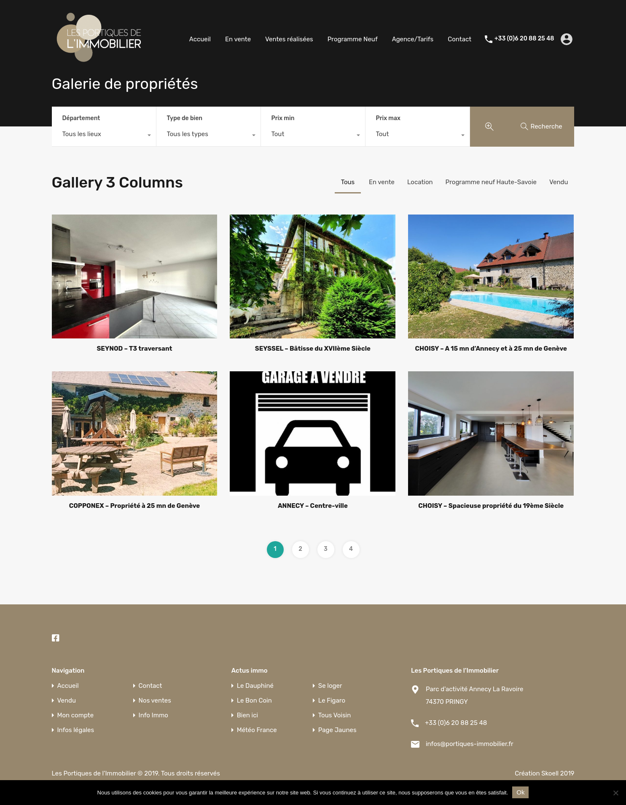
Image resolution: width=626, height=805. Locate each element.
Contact (459, 39)
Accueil (200, 39)
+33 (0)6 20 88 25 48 (524, 38)
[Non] (615, 793)
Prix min (283, 118)
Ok (520, 792)
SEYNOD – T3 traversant (134, 348)
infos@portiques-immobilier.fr (469, 744)
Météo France (257, 730)
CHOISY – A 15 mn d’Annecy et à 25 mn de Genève (491, 348)
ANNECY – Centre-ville (313, 506)
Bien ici (247, 715)
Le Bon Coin (254, 701)
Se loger (330, 686)
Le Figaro (331, 701)
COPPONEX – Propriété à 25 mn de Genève (134, 506)
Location (420, 182)
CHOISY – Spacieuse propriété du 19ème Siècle (491, 506)
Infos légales (75, 730)
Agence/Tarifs (413, 39)
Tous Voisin (334, 715)
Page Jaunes (337, 730)
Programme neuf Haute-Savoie (491, 182)
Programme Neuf (353, 39)
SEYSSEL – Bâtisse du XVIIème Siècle (313, 348)
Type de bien (184, 118)
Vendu (558, 182)
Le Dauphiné (255, 686)
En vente (238, 39)
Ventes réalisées (289, 39)
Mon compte (75, 715)
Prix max (388, 118)
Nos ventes (155, 701)
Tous (348, 182)
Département (81, 118)
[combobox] (104, 136)
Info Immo (153, 715)
